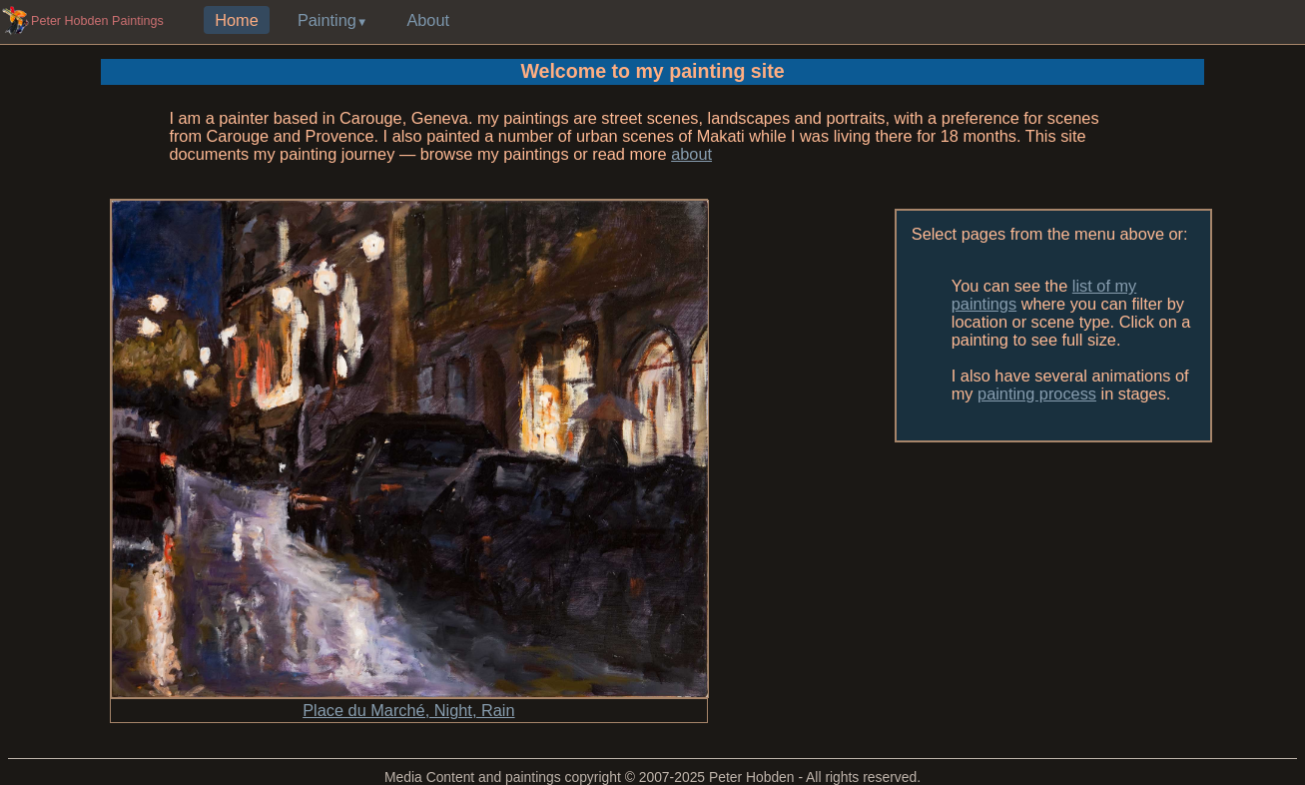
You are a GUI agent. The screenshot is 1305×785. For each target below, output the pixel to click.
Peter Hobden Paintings (97, 21)
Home (237, 20)
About (427, 20)
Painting (327, 20)
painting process (1037, 393)
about (691, 154)
